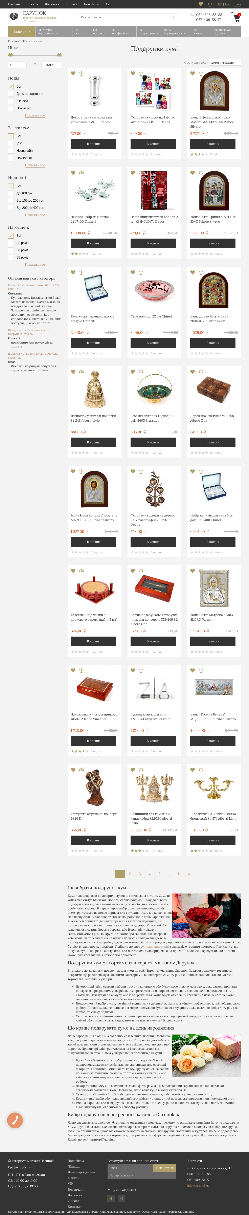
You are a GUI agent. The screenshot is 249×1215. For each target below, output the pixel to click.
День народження (30, 93)
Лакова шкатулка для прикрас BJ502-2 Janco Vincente (94, 715)
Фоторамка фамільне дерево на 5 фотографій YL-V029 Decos (153, 519)
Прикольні (24, 157)
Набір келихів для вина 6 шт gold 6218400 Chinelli (212, 516)
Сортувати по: (195, 62)
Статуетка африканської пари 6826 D (94, 815)
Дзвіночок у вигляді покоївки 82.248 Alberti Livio (93, 417)
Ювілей (22, 100)
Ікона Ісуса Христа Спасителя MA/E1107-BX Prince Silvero (94, 516)
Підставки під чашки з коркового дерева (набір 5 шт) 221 (94, 618)
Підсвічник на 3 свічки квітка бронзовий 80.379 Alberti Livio (213, 815)
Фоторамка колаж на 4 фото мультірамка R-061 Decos (152, 118)
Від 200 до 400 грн (30, 207)
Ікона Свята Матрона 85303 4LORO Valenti (211, 616)
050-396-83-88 (206, 14)
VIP (19, 142)
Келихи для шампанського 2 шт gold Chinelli (93, 317)
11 (179, 873)
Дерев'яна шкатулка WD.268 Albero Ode (212, 417)
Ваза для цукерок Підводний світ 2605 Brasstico (153, 417)
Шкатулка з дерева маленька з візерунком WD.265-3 (28, 331)
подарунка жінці (157, 946)
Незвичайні (25, 150)
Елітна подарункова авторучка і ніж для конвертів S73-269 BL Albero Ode (154, 618)
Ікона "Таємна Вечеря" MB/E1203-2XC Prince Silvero (213, 715)
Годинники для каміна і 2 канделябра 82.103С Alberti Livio (151, 817)
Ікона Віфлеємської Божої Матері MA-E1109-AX (34, 286)
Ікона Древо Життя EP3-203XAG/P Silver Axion (209, 317)
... (169, 873)
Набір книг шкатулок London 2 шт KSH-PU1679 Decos (154, 218)
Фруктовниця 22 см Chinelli (152, 315)
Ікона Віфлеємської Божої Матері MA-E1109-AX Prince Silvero (212, 121)
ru (220, 4)
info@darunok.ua (198, 1185)
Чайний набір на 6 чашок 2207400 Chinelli (90, 218)
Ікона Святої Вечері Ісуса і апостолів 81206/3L (33, 355)
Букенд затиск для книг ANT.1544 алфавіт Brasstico (151, 715)
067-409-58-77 (208, 19)
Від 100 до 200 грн (30, 199)
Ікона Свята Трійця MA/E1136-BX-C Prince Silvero (214, 218)
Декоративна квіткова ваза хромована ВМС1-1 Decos (91, 118)
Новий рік (24, 107)
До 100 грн (24, 192)
